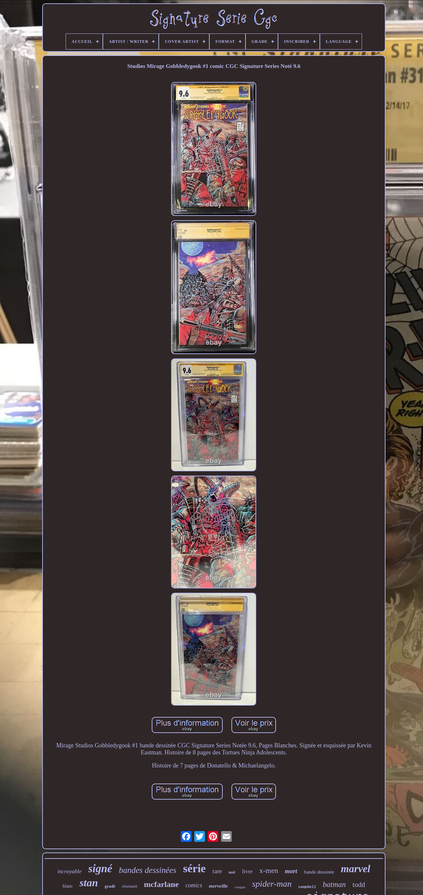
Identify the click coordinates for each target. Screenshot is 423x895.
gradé (110, 886)
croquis (239, 887)
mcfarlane (161, 884)
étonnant (129, 886)
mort (291, 871)
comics (194, 885)
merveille (218, 886)
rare (217, 871)
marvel (355, 869)
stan (88, 883)
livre (247, 871)
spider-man (272, 884)
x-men (268, 870)
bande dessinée (319, 872)
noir (231, 872)
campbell (307, 887)
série (194, 868)
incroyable (69, 871)
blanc (68, 886)
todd (359, 885)
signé (100, 869)
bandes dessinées (148, 870)
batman (334, 884)
